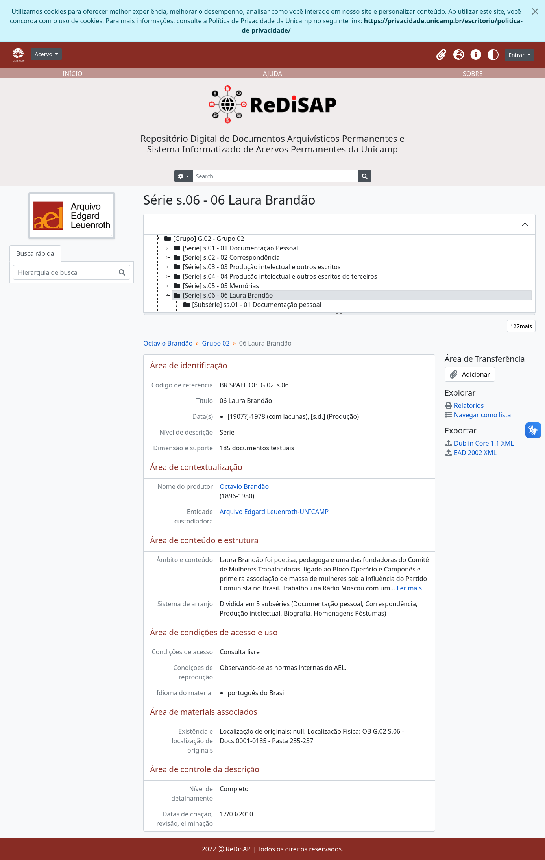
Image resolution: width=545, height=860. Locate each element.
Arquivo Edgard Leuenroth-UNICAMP (274, 511)
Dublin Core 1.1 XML (479, 443)
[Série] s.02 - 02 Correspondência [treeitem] (226, 257)
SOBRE (473, 73)
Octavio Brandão (167, 343)
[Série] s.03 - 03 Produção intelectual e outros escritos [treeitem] (256, 267)
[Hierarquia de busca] (63, 272)
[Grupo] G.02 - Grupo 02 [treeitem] (203, 238)
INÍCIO (73, 73)
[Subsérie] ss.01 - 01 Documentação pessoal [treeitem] (251, 304)
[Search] (275, 176)
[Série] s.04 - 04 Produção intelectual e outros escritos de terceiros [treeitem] (274, 276)
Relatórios (464, 405)
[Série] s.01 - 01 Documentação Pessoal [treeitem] (235, 248)
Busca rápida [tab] (35, 253)
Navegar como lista (478, 415)
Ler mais (409, 588)
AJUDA (272, 73)
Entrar (517, 55)
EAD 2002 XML (471, 452)
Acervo (44, 54)
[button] (441, 54)
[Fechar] (535, 11)
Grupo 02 (215, 343)
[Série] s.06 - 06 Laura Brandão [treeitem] (222, 295)
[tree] (339, 274)
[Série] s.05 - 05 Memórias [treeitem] (215, 285)
